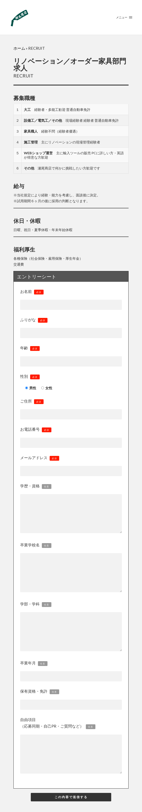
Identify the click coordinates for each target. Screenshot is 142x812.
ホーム (19, 48)
